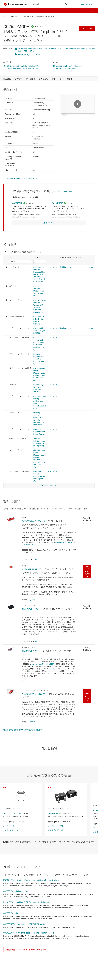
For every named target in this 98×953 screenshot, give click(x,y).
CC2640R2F (17, 209)
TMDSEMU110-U (30, 619)
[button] (5, 10)
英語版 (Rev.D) (23, 55)
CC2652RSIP (57, 209)
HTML (31, 51)
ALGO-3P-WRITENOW (33, 704)
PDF (25, 51)
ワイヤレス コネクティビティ (22, 17)
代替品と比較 (67, 197)
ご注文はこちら (87, 28)
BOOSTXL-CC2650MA (33, 531)
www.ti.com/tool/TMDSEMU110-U (41, 674)
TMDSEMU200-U (30, 661)
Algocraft (32, 610)
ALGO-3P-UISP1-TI (32, 579)
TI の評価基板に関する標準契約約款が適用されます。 (23, 740)
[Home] (15, 4)
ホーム (5, 17)
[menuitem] (85, 10)
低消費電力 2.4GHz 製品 (45, 17)
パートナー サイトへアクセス (87, 582)
